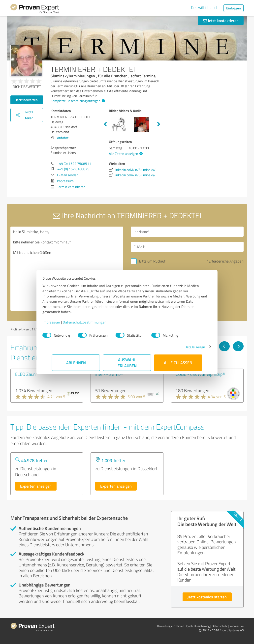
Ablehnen (76, 362)
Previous (105, 124)
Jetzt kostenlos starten (207, 597)
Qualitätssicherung (198, 626)
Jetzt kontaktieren (221, 20)
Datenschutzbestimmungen (94, 322)
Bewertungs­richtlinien (170, 626)
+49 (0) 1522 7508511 (74, 163)
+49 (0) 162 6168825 (73, 169)
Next (158, 124)
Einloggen (233, 8)
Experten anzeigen (36, 486)
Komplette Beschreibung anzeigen (77, 100)
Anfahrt (62, 137)
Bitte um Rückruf (152, 261)
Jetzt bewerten (27, 99)
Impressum (61, 322)
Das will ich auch (205, 7)
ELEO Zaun (25, 374)
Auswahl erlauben (127, 362)
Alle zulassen (178, 362)
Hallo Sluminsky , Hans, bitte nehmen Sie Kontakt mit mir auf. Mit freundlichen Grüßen (66, 269)
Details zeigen (185, 347)
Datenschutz (219, 626)
